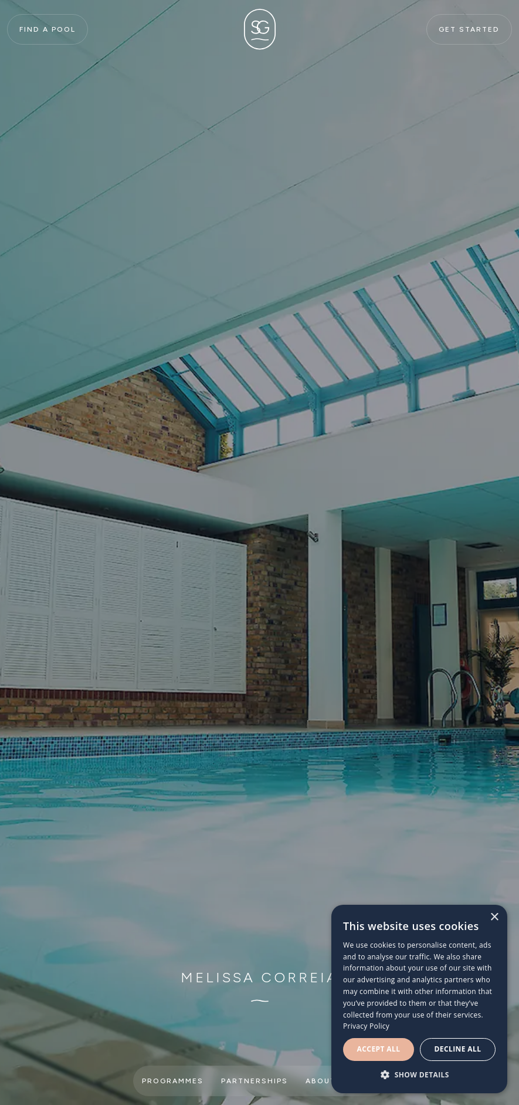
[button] (419, 1075)
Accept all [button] (379, 1049)
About (321, 1081)
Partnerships (254, 1081)
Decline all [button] (458, 1049)
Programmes (172, 1081)
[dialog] (419, 999)
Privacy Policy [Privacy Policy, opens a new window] (366, 1026)
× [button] (494, 917)
